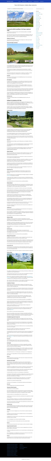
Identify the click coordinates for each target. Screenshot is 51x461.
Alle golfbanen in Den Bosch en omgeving (12, 451)
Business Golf (37, 12)
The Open (37, 42)
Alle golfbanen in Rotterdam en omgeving (12, 444)
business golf (9, 175)
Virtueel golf (37, 43)
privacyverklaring (22, 448)
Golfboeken (37, 22)
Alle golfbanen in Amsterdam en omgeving (12, 447)
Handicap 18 (37, 26)
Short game (37, 39)
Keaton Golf (10, 1)
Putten (37, 36)
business (12, 309)
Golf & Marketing (38, 18)
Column (37, 15)
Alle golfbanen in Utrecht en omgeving (12, 448)
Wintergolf (37, 46)
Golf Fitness (37, 19)
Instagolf (37, 28)
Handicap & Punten (38, 25)
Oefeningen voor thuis (38, 32)
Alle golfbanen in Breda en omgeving (11, 454)
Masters (37, 29)
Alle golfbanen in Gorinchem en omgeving (12, 455)
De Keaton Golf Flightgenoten (23, 447)
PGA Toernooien (38, 35)
